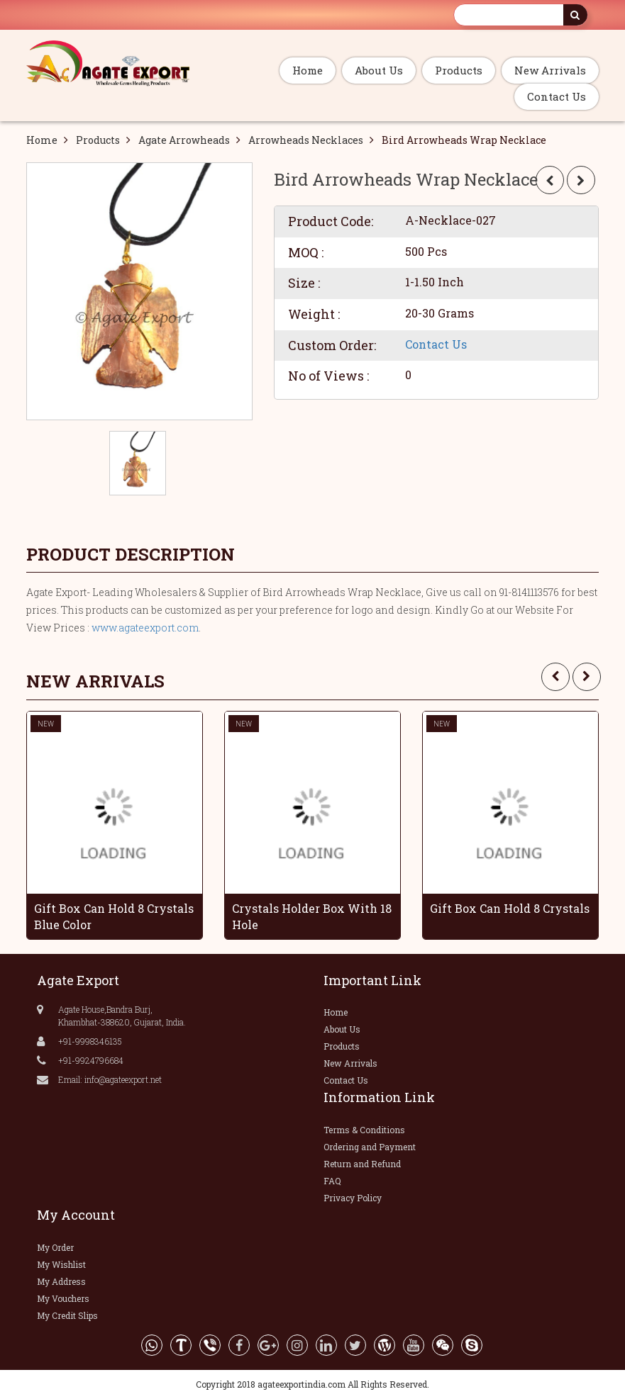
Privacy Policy (352, 1197)
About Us (379, 70)
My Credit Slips (67, 1315)
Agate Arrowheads (184, 140)
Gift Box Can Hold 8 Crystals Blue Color (114, 916)
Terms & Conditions (364, 1129)
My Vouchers (63, 1298)
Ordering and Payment (369, 1146)
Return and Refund (362, 1163)
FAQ (332, 1180)
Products (458, 70)
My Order (55, 1247)
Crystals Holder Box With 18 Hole (312, 916)
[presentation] (555, 677)
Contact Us (556, 96)
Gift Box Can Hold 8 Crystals (510, 908)
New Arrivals (550, 70)
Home (307, 70)
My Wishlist (61, 1264)
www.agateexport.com (145, 627)
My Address (61, 1281)
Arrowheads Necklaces (305, 140)
